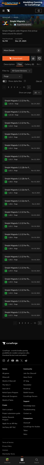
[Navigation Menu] (3, 11)
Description (9, 64)
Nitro (25, 434)
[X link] (21, 360)
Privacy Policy (7, 446)
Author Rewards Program (8, 418)
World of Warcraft (9, 381)
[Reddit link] (26, 360)
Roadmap (26, 389)
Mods (16, 17)
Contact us (27, 413)
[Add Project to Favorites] (33, 58)
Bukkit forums (28, 392)
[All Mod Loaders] (11, 76)
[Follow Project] (39, 58)
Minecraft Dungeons (9, 396)
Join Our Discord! (29, 373)
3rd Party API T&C (9, 427)
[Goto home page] (8, 11)
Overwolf (26, 423)
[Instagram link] (3, 360)
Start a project (7, 409)
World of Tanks (7, 400)
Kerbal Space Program (10, 392)
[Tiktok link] (8, 360)
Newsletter (27, 385)
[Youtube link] (12, 360)
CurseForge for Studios (31, 427)
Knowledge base (29, 406)
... (20, 87)
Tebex (25, 430)
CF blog (26, 381)
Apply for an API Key (9, 423)
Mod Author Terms (8, 454)
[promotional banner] (22, 3)
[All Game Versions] (20, 71)
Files (20, 64)
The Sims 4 (6, 385)
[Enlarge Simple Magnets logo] (5, 23)
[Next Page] (29, 87)
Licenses (5, 450)
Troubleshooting (29, 409)
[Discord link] (17, 360)
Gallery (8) (29, 64)
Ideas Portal (27, 377)
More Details (22, 50)
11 (24, 87)
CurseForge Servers (30, 396)
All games (5, 373)
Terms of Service (7, 442)
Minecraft (6, 17)
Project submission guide (11, 413)
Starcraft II (6, 389)
